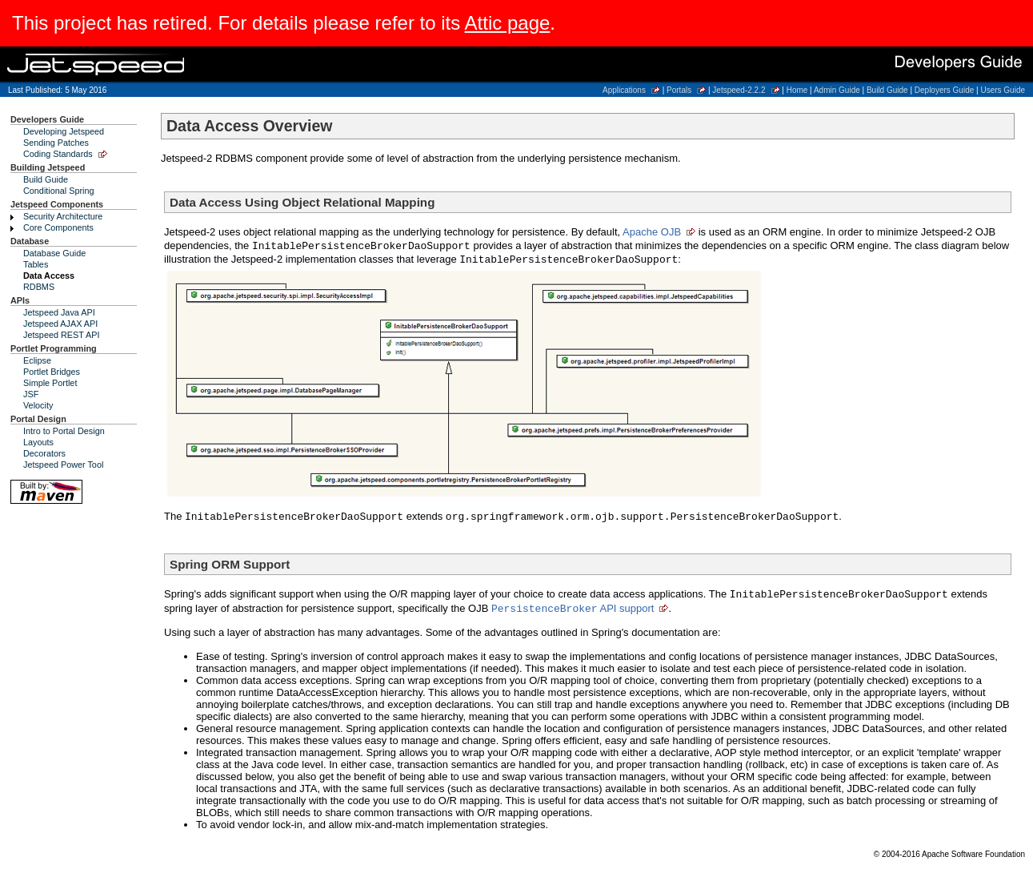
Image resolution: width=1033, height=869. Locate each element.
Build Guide (887, 90)
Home (797, 90)
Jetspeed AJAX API (60, 323)
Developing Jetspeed (63, 131)
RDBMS (38, 287)
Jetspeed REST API (61, 335)
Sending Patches (56, 142)
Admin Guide (837, 90)
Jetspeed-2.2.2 (738, 90)
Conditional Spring (58, 190)
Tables (35, 264)
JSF (30, 394)
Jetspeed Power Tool (63, 464)
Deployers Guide (944, 90)
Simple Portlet (50, 383)
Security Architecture (62, 216)
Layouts (38, 442)
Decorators (44, 453)
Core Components (58, 227)
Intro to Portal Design (64, 431)
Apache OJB (652, 232)
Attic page (508, 23)
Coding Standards (58, 154)
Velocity (38, 405)
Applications (624, 90)
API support (572, 608)
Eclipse (37, 360)
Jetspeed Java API (59, 312)
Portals (679, 90)
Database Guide (54, 253)
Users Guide (1002, 90)
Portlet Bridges (51, 371)
